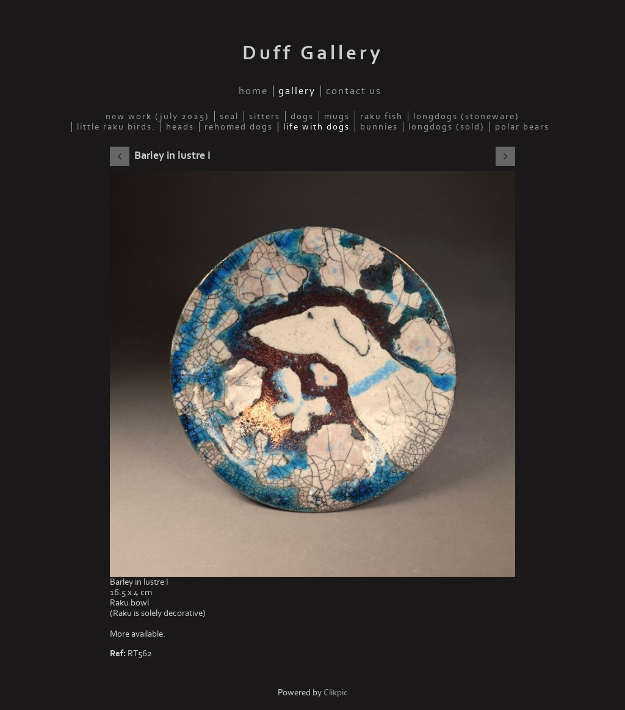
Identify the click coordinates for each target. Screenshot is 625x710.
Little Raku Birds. (116, 127)
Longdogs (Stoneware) (466, 116)
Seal (229, 116)
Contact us (353, 91)
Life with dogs (316, 127)
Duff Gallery (312, 53)
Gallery (297, 91)
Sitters (264, 116)
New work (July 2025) (157, 116)
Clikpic (335, 692)
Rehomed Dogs (238, 127)
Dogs (302, 116)
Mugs (337, 116)
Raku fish (381, 116)
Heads (180, 127)
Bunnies (379, 127)
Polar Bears (522, 127)
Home (253, 91)
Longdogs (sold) (446, 127)
